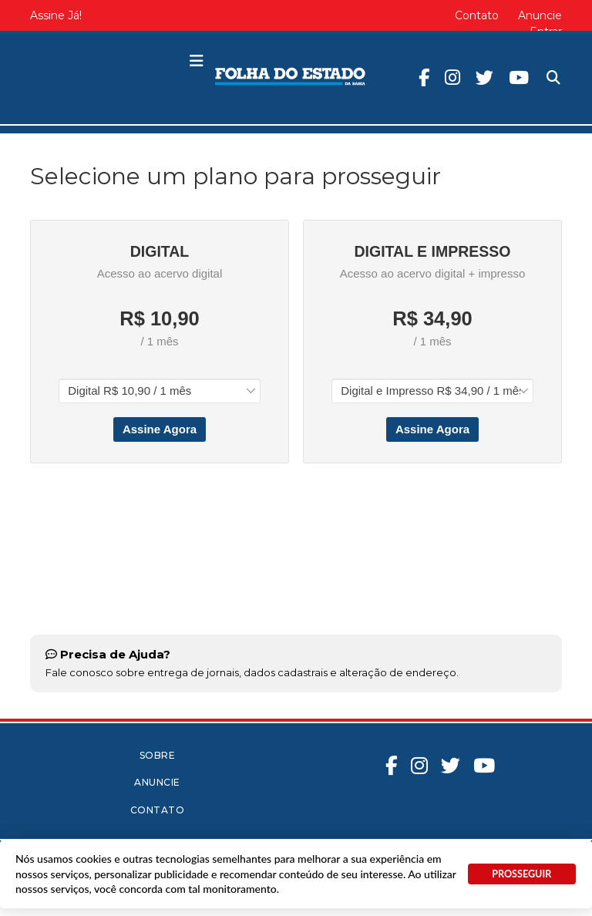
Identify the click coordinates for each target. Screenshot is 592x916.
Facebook (424, 77)
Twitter (484, 77)
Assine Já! (56, 15)
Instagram (452, 77)
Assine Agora (160, 429)
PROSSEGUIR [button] (521, 874)
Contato (477, 15)
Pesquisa (540, 65)
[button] (197, 62)
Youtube (518, 77)
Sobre (158, 755)
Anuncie (540, 15)
